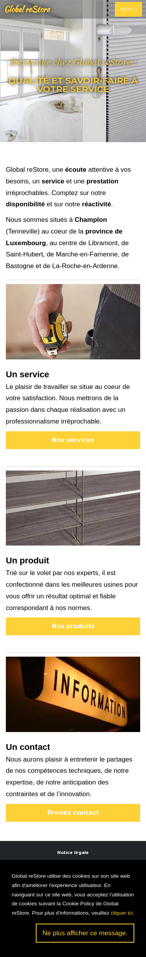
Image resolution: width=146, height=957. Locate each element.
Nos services (73, 440)
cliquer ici (122, 913)
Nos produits (73, 626)
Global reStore (26, 9)
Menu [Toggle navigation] (128, 9)
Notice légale (73, 852)
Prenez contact (73, 812)
